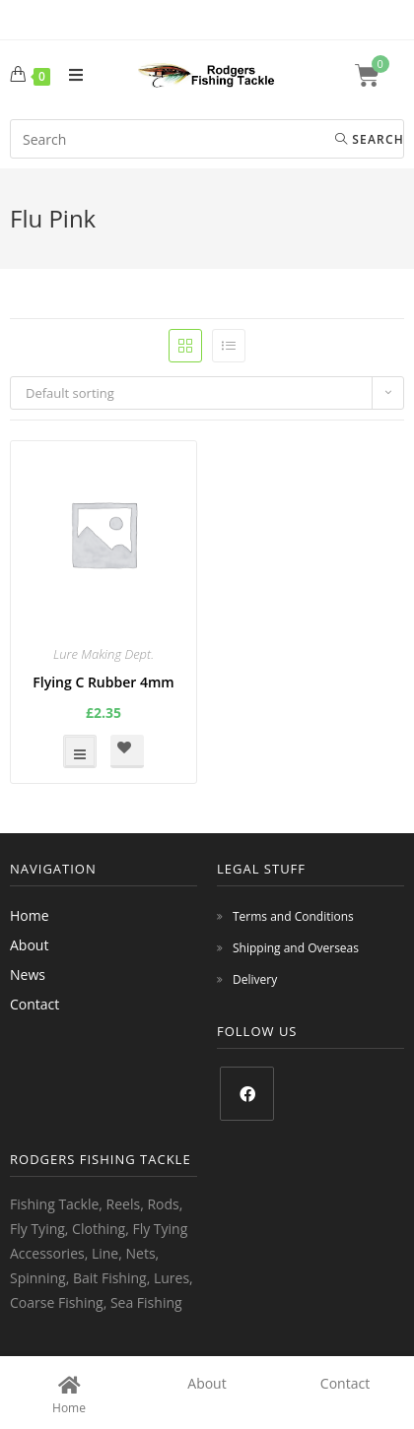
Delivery (255, 979)
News (27, 974)
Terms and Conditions (293, 916)
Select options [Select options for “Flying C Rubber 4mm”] (80, 751)
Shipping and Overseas (296, 948)
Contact (34, 1004)
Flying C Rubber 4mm (103, 682)
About (29, 945)
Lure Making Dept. (103, 654)
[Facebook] (247, 1094)
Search (369, 139)
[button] (127, 751)
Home (29, 915)
